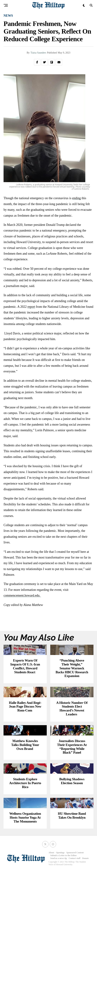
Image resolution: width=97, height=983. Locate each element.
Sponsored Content (75, 964)
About (51, 964)
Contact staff (74, 970)
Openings (60, 964)
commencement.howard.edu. (22, 595)
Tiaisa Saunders (38, 52)
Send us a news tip (58, 970)
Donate (85, 970)
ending (76, 198)
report (31, 306)
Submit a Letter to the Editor (63, 967)
